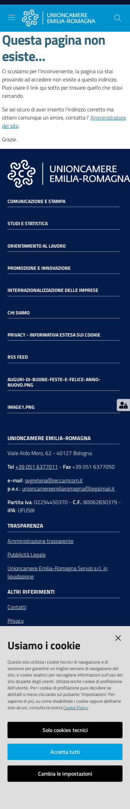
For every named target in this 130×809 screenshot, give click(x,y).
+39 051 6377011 (36, 467)
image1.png (21, 407)
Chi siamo (18, 312)
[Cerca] (118, 18)
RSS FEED (17, 357)
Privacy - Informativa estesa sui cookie (53, 335)
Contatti (16, 607)
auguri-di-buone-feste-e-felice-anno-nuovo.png (53, 382)
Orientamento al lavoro (36, 246)
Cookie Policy (75, 707)
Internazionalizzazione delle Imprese (52, 290)
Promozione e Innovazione (39, 268)
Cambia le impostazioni (65, 773)
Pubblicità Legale (26, 554)
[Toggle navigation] (11, 17)
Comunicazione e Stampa (36, 201)
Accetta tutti (65, 752)
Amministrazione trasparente (40, 541)
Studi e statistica (27, 223)
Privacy (15, 621)
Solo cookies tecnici (65, 730)
